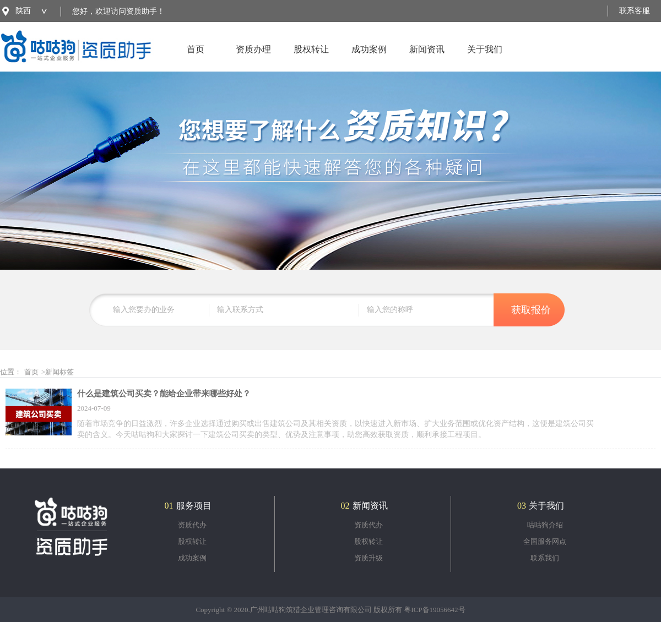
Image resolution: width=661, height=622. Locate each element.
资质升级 (368, 558)
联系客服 (634, 11)
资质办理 (253, 58)
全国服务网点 (544, 541)
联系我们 (544, 558)
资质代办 (192, 525)
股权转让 (311, 58)
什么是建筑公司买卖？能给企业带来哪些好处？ (164, 393)
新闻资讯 (426, 58)
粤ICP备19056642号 (434, 609)
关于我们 (484, 58)
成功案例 (369, 58)
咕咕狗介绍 (545, 525)
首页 (195, 58)
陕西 (23, 11)
